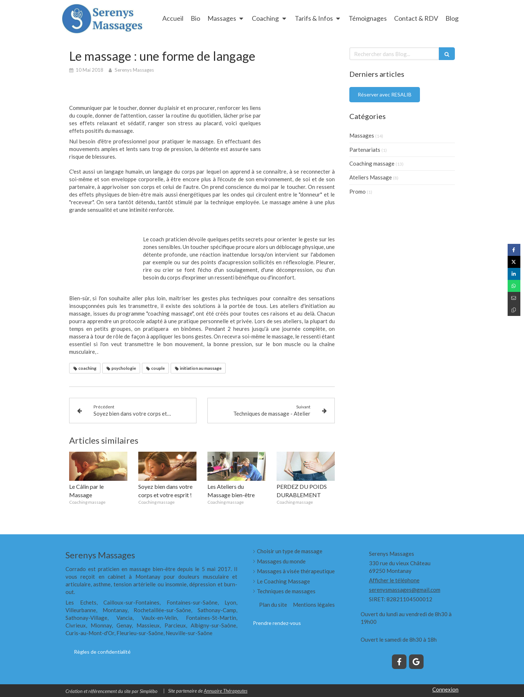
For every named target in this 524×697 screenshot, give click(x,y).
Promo (357, 191)
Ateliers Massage (370, 177)
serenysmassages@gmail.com (404, 589)
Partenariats (364, 149)
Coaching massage (371, 163)
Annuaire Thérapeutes (225, 691)
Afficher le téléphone (394, 580)
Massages (361, 135)
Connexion (445, 689)
